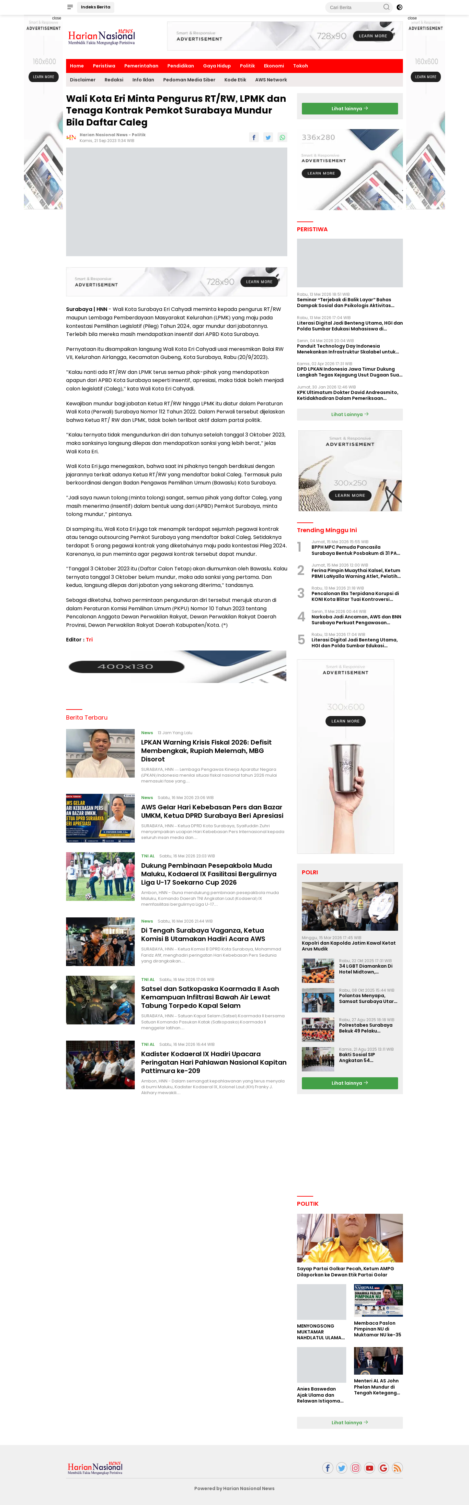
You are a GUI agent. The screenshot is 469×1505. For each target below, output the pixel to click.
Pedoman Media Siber (189, 80)
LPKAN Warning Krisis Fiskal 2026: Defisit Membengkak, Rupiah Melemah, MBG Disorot (206, 748)
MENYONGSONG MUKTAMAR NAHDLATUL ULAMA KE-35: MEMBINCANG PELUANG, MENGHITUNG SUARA (321, 1332)
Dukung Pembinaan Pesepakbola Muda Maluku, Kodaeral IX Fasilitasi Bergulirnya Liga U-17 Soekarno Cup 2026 (209, 871)
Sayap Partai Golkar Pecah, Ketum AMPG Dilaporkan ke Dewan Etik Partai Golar (345, 1271)
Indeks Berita (95, 7)
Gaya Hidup (217, 66)
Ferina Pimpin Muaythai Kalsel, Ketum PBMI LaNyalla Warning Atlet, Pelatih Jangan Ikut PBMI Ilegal (356, 573)
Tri (89, 639)
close (56, 18)
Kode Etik (235, 80)
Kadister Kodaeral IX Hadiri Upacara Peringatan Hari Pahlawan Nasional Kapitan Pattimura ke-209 (214, 1060)
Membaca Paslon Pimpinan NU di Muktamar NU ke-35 (377, 1329)
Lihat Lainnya (350, 414)
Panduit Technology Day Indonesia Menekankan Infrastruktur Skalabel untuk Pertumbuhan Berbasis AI (346, 349)
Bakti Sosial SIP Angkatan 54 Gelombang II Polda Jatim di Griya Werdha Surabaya (365, 1057)
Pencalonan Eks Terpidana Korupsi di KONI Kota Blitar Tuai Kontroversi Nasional (355, 596)
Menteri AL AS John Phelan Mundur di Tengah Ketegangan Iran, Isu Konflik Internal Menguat (378, 1387)
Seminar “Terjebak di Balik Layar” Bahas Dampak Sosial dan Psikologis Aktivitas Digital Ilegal (344, 302)
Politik (247, 66)
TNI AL (147, 854)
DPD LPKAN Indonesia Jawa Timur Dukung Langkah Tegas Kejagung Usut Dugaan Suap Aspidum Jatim (349, 372)
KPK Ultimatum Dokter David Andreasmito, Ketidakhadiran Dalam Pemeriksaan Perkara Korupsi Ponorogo (347, 395)
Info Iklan (143, 80)
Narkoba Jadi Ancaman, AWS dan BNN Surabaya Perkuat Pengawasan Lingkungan (356, 620)
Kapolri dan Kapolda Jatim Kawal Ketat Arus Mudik (349, 946)
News (147, 730)
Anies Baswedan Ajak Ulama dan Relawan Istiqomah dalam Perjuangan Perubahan (320, 1395)
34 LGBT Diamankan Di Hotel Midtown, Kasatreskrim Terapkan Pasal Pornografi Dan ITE (368, 969)
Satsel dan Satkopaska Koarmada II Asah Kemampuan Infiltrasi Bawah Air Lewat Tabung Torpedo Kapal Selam (210, 995)
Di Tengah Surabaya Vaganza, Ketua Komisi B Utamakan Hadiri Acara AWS (203, 932)
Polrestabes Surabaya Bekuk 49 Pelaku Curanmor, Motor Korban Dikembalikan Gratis (366, 1028)
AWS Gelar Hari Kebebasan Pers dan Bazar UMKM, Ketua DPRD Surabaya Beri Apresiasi (212, 809)
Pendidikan (180, 66)
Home (77, 66)
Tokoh (300, 66)
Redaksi (114, 80)
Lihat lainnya (350, 108)
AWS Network (271, 80)
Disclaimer (83, 80)
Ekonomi (274, 66)
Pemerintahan (141, 66)
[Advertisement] (425, 112)
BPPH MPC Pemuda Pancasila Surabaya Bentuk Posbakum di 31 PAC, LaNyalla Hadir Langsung (357, 550)
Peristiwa (104, 66)
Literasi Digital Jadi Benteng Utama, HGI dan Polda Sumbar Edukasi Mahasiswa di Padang (350, 326)
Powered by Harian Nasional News (234, 1488)
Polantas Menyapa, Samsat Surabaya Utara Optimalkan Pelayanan (368, 998)
